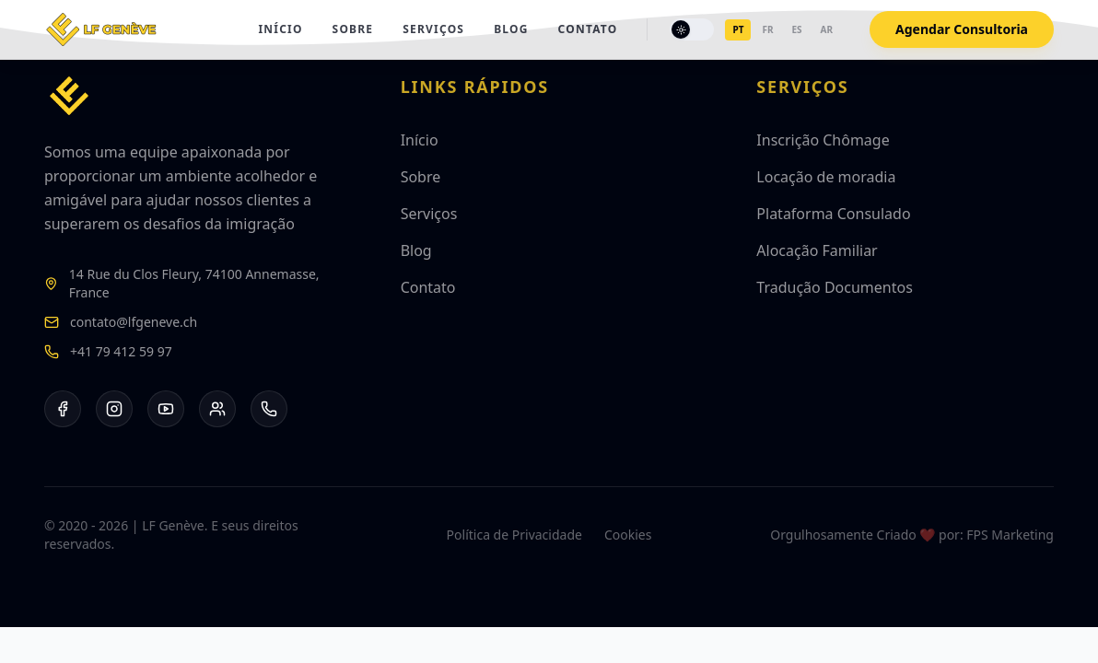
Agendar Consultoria (961, 29)
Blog (511, 29)
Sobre (353, 29)
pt (737, 29)
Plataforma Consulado (833, 214)
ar (827, 29)
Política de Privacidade (514, 534)
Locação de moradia (825, 177)
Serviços (433, 29)
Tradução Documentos (834, 287)
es (796, 29)
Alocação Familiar (816, 250)
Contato (588, 29)
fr (767, 29)
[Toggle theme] (692, 29)
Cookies (627, 534)
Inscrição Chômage (822, 140)
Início (280, 29)
